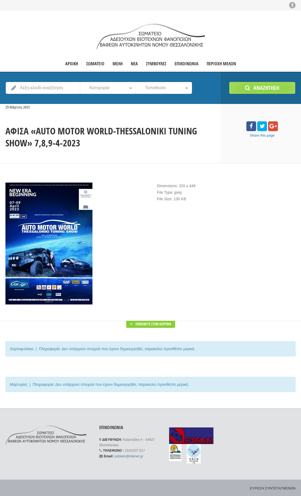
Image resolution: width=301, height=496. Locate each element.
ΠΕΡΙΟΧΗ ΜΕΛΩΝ (221, 63)
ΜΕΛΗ (118, 63)
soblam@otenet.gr (127, 456)
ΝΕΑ (134, 63)
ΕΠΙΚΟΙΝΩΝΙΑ (186, 63)
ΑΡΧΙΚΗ (71, 63)
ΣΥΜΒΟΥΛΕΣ (156, 63)
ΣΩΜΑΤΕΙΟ (95, 63)
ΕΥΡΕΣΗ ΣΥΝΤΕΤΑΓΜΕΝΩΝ (274, 488)
